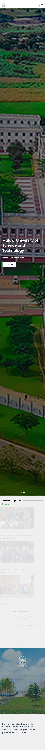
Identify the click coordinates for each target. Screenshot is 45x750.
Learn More (9, 265)
